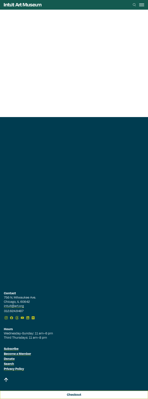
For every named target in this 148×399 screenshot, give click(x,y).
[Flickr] (33, 318)
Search (9, 364)
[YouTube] (22, 318)
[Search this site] (134, 4)
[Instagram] (6, 318)
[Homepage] (22, 4)
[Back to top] (74, 380)
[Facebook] (11, 318)
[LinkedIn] (27, 318)
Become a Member (17, 354)
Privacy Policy (14, 369)
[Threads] (17, 318)
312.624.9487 (14, 311)
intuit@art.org (14, 306)
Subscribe (11, 349)
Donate (9, 359)
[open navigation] (141, 5)
